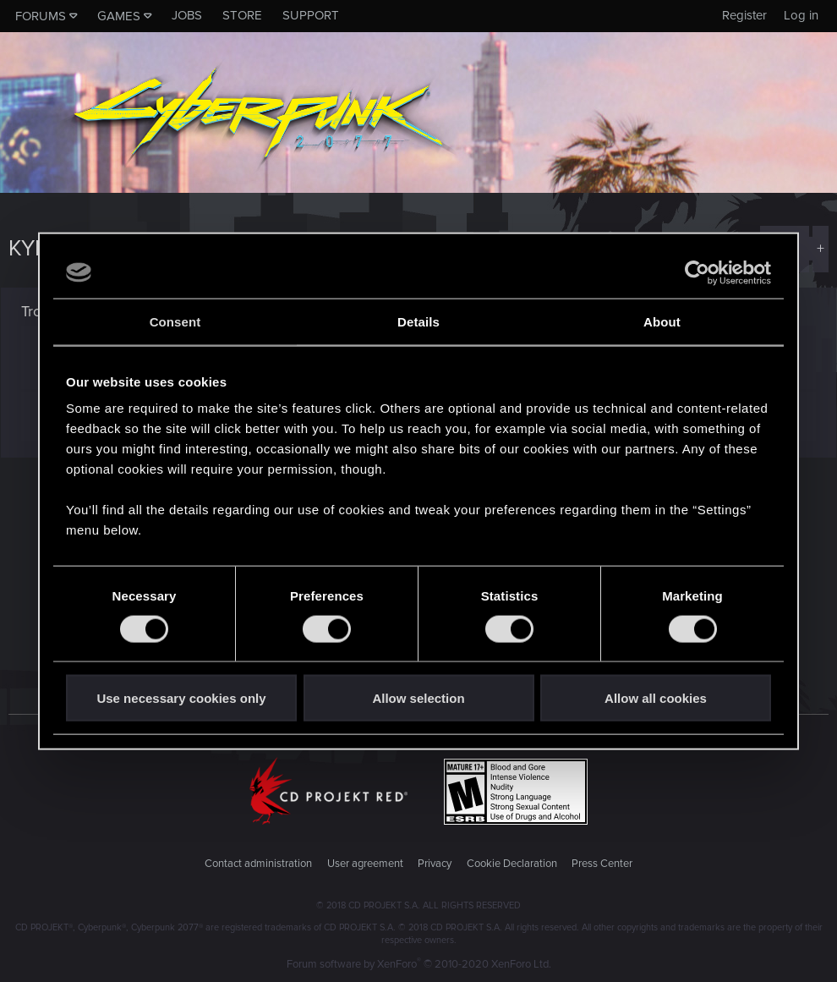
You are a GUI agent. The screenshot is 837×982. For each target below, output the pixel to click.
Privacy (434, 863)
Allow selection (418, 698)
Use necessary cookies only (180, 698)
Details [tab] (418, 321)
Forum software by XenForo (419, 964)
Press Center (602, 863)
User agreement (365, 863)
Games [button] (118, 16)
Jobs (187, 15)
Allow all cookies (655, 698)
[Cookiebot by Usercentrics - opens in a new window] (697, 272)
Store (242, 15)
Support (310, 15)
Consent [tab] (175, 321)
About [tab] (662, 321)
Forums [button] (40, 16)
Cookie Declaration (512, 863)
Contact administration (258, 863)
